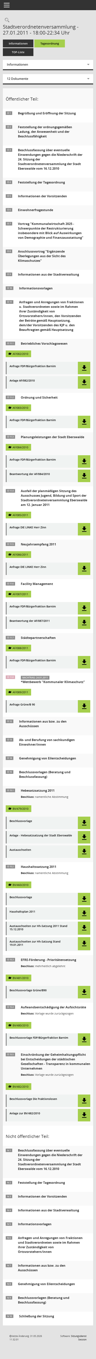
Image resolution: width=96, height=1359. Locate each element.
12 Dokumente (17, 79)
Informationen (18, 43)
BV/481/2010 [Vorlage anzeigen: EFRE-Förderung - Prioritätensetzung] (20, 978)
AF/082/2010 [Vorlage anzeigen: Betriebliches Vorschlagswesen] (20, 354)
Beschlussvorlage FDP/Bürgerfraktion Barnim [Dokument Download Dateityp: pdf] (39, 1037)
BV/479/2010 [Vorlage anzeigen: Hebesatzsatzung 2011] (20, 808)
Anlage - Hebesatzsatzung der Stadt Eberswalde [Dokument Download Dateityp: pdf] (41, 835)
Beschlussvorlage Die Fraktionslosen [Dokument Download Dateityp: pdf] (33, 1099)
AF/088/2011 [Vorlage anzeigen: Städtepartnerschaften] (20, 648)
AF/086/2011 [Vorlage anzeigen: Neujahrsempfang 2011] (20, 554)
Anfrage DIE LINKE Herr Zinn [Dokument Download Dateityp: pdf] (28, 527)
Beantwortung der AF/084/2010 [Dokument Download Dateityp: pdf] (30, 474)
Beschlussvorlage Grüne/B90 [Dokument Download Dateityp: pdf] (28, 990)
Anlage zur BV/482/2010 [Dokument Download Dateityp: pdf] (25, 1113)
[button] (84, 368)
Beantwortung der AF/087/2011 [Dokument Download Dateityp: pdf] (30, 621)
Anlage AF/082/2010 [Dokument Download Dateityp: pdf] (22, 380)
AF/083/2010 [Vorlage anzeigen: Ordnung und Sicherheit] (20, 408)
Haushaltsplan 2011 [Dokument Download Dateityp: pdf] (22, 911)
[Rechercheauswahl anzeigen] (6, 20)
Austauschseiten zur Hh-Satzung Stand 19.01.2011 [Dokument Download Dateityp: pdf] (35, 943)
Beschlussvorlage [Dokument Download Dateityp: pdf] (21, 821)
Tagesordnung (49, 43)
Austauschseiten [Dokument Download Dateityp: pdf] (20, 850)
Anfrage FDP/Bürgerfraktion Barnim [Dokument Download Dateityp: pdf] (33, 366)
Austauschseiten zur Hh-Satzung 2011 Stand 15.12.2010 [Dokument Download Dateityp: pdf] (38, 927)
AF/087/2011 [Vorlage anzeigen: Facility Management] (20, 594)
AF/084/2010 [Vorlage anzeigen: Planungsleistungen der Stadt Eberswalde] (20, 447)
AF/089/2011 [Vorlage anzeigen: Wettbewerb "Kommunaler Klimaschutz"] (20, 692)
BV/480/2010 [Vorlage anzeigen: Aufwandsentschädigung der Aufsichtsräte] (20, 1025)
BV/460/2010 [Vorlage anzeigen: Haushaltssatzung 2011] (20, 885)
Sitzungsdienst (78, 1337)
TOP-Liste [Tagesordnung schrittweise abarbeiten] (18, 52)
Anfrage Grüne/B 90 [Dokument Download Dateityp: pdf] (22, 704)
